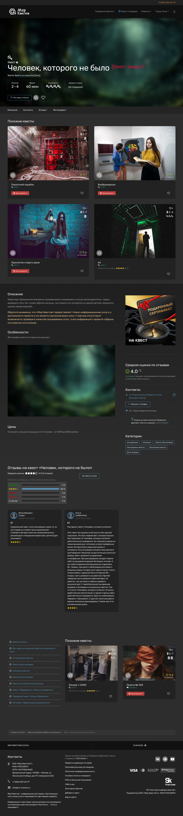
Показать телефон (137, 404)
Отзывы (43, 109)
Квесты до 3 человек (21, 677)
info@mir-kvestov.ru (21, 788)
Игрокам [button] (146, 11)
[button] (112, 347)
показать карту (137, 398)
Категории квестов (73, 788)
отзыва (129, 376)
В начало (139, 745)
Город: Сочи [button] (162, 11)
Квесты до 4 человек (21, 664)
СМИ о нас (69, 784)
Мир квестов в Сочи (18, 745)
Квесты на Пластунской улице (26, 683)
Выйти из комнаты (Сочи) (27, 75)
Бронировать (20, 193)
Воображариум (106, 184)
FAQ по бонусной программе (78, 780)
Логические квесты (157, 447)
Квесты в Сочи (18, 642)
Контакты (28, 110)
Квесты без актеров (164, 442)
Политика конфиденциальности (80, 771)
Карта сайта (70, 797)
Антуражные (132, 442)
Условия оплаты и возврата (77, 776)
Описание (13, 110)
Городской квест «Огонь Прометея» (29, 696)
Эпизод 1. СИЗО (77, 685)
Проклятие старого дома (25, 262)
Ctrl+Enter (81, 758)
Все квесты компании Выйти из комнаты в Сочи (32, 650)
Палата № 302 (135, 685)
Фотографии (60, 109)
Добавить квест (72, 793)
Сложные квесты (20, 671)
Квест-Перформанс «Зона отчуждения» (31, 690)
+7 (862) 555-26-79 (166, 2)
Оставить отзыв (89, 476)
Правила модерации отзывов (78, 763)
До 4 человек (132, 452)
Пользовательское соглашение (79, 767)
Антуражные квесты (21, 658)
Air (99, 262)
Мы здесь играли (19, 97)
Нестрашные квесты (136, 447)
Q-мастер (13, 501)
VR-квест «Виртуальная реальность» (30, 702)
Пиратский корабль (22, 184)
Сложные (147, 442)
